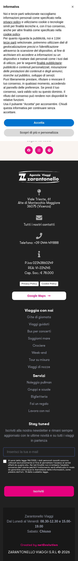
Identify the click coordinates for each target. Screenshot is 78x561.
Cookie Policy (49, 283)
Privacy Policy (29, 283)
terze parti (9, 42)
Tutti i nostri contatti (39, 224)
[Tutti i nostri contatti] (39, 218)
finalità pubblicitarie (49, 63)
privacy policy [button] (12, 22)
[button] (72, 6)
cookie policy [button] (11, 34)
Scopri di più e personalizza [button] (39, 132)
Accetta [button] (39, 122)
